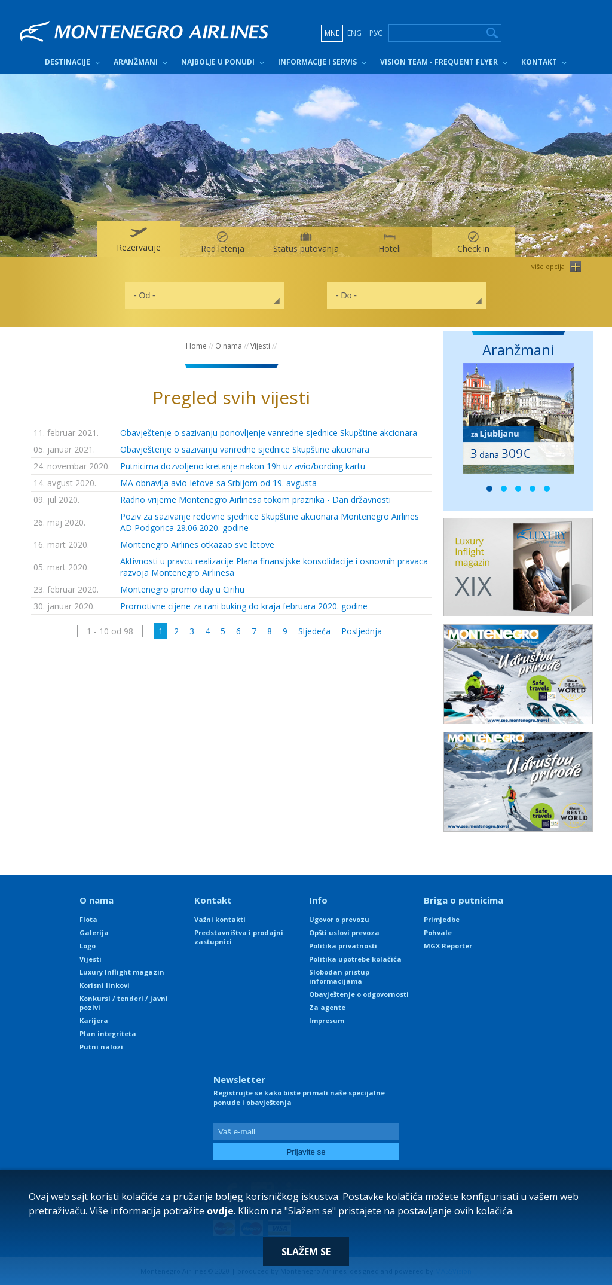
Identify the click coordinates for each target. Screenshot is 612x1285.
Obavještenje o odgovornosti (359, 994)
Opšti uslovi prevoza (344, 932)
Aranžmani (136, 62)
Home (196, 346)
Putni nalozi (101, 1046)
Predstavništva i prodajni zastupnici (238, 937)
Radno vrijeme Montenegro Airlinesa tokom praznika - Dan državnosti (255, 499)
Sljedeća (314, 631)
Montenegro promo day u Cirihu (182, 589)
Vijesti (260, 346)
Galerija (94, 932)
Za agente (327, 1007)
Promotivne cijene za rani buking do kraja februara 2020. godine (244, 606)
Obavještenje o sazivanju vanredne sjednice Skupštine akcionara (244, 449)
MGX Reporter (448, 945)
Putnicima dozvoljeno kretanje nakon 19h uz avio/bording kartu (242, 466)
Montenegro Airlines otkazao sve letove (197, 544)
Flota (88, 919)
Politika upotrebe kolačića (355, 958)
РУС (375, 33)
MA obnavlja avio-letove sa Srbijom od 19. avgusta (218, 483)
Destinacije (67, 62)
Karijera (93, 1020)
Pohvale (438, 932)
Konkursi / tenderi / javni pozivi (123, 1003)
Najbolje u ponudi (218, 62)
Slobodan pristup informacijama (339, 976)
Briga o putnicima (463, 900)
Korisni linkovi (104, 985)
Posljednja (361, 631)
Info (318, 900)
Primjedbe (442, 919)
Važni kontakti (220, 919)
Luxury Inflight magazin (121, 971)
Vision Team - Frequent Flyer (439, 62)
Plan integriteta (107, 1033)
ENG (354, 33)
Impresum (326, 1020)
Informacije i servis (317, 62)
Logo (87, 945)
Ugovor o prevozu (339, 919)
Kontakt (539, 62)
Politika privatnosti (343, 945)
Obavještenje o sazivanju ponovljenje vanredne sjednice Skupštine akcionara (268, 432)
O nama (228, 346)
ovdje (220, 1210)
